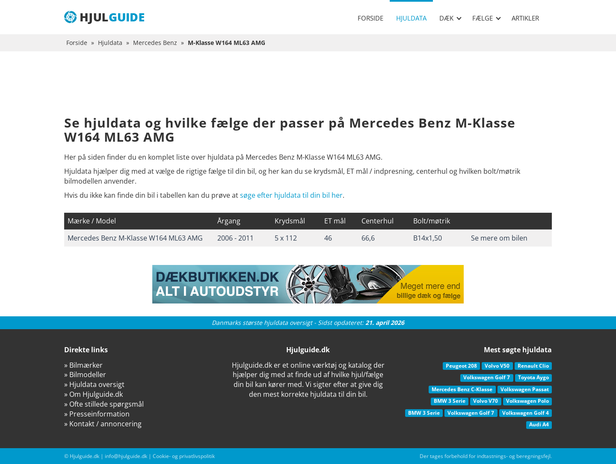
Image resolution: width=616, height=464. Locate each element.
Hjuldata (411, 18)
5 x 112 (286, 238)
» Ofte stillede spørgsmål (104, 404)
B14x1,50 (427, 238)
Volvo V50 (497, 365)
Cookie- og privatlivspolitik (184, 456)
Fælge (486, 18)
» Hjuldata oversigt (94, 384)
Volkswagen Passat (524, 389)
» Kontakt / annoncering (103, 423)
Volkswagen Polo (527, 401)
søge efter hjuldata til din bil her (291, 195)
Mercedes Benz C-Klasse (462, 389)
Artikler (525, 18)
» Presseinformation (97, 414)
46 (328, 238)
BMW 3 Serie (449, 401)
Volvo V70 (485, 401)
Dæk (450, 18)
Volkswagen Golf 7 (486, 377)
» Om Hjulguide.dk (93, 394)
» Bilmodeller (85, 374)
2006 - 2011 (235, 238)
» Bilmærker (83, 365)
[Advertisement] (308, 90)
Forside (370, 18)
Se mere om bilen (499, 238)
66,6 (368, 238)
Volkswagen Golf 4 (525, 412)
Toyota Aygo (533, 377)
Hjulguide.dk (84, 456)
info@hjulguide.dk (126, 456)
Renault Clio (533, 365)
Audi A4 (539, 424)
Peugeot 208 (461, 365)
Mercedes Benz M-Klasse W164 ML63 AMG (135, 238)
